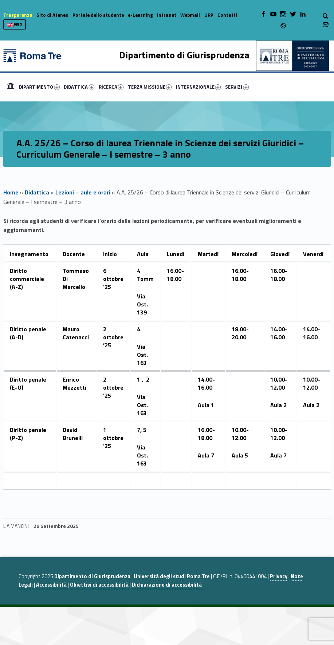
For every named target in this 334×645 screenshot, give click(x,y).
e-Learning (140, 15)
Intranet (166, 15)
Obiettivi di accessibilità (99, 585)
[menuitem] (10, 86)
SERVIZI (237, 86)
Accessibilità (51, 585)
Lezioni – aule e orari (82, 192)
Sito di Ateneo (52, 15)
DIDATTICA (79, 86)
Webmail (190, 15)
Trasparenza (17, 15)
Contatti (227, 15)
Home (10, 86)
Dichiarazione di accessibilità (167, 585)
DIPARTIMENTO (39, 86)
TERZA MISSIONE (150, 86)
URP (208, 15)
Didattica (37, 192)
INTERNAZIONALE (198, 86)
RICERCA (111, 86)
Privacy (278, 576)
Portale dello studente (98, 15)
